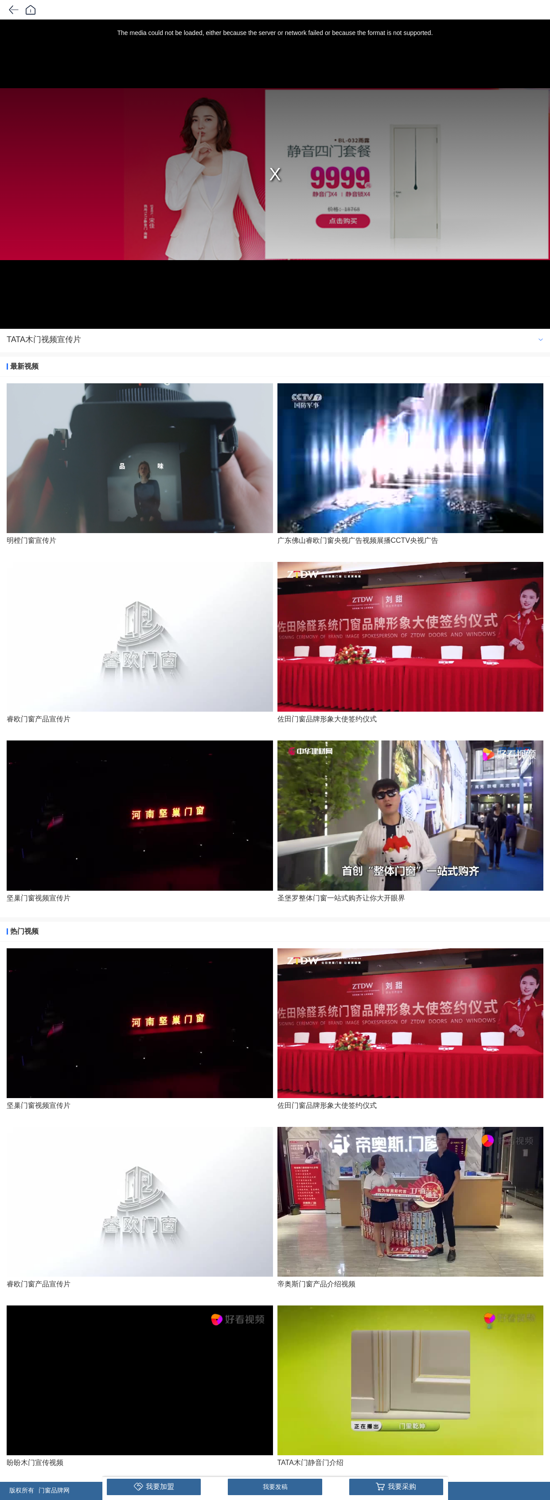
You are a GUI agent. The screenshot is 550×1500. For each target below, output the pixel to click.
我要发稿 (275, 1486)
